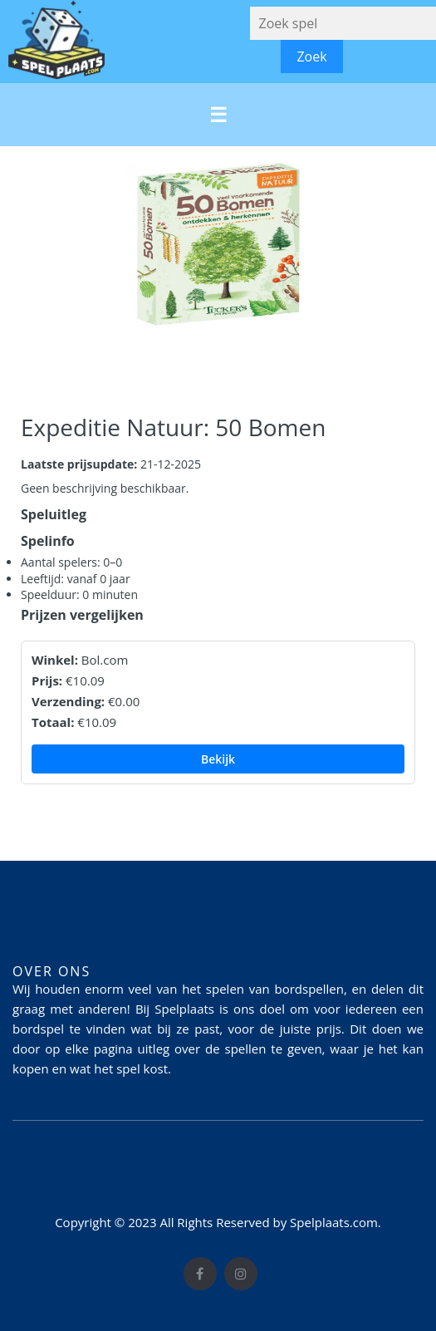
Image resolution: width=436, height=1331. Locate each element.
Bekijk (218, 759)
